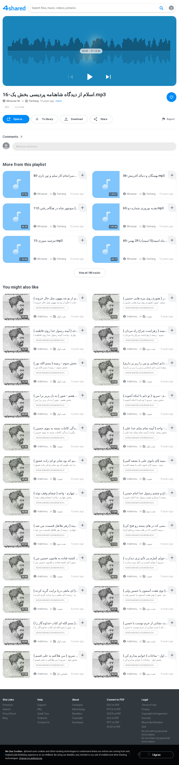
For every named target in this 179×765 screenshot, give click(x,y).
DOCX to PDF (114, 713)
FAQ (39, 709)
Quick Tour (43, 713)
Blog (5, 718)
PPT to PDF (113, 722)
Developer (77, 722)
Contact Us (43, 722)
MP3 (7, 107)
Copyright (77, 718)
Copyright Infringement (154, 713)
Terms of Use (149, 705)
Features (42, 718)
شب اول (59, 316)
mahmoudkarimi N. (42, 316)
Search (6, 709)
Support (41, 705)
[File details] (16, 184)
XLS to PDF (113, 718)
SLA (144, 726)
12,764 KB (19, 107)
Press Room (9, 713)
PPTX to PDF (114, 709)
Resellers (77, 713)
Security (146, 718)
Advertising (78, 709)
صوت (147, 316)
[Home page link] (14, 8)
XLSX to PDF (113, 726)
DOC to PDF (113, 705)
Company (77, 705)
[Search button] (161, 8)
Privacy (146, 709)
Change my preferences (30, 758)
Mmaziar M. (11, 101)
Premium (8, 705)
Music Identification (152, 722)
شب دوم (149, 349)
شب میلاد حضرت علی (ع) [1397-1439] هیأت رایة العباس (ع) (61, 673)
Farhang (32, 101)
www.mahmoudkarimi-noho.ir (52, 308)
